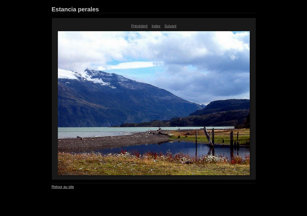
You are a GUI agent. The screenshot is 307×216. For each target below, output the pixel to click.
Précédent (139, 26)
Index (156, 26)
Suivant (170, 26)
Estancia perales (75, 9)
